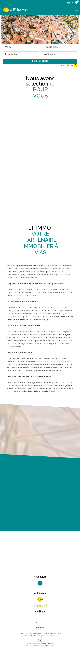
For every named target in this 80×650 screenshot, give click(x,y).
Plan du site (29, 636)
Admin (52, 636)
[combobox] (21, 47)
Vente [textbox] (8, 47)
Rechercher (40, 61)
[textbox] (59, 47)
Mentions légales (39, 636)
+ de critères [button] (68, 65)
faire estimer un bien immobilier (50, 361)
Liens (47, 636)
